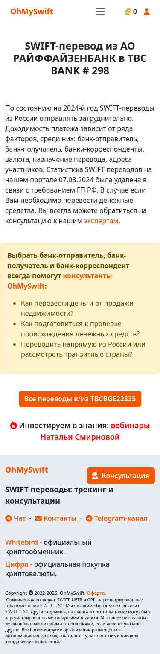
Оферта (96, 593)
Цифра (16, 564)
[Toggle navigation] (100, 11)
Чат (15, 518)
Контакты (56, 518)
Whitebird (21, 542)
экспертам (101, 220)
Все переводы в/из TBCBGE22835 (80, 398)
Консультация (120, 475)
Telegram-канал (117, 518)
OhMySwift (31, 11)
